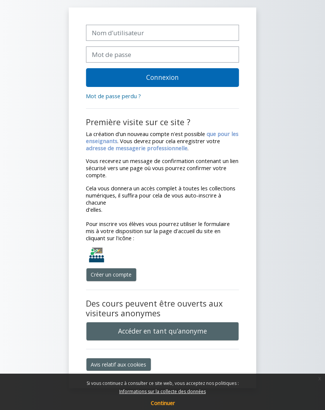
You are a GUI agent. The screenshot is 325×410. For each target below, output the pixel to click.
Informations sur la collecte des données (162, 391)
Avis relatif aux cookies (118, 364)
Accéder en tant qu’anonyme (162, 330)
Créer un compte (111, 274)
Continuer (163, 403)
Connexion (162, 77)
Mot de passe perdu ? (113, 96)
